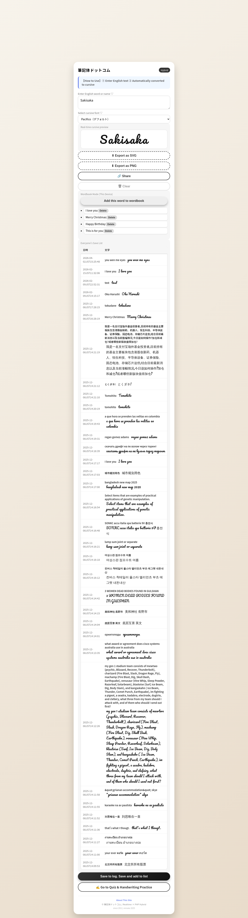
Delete (103, 210)
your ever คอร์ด (114, 853)
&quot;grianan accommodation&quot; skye (131, 790)
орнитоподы (113, 634)
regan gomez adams (117, 437)
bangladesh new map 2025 (121, 482)
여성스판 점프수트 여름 (118, 555)
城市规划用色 (112, 473)
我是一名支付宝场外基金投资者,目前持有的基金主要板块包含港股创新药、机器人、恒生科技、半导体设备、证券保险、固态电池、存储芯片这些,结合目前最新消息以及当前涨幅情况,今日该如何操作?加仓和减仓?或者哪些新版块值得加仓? (134, 334)
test (107, 283)
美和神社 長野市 (114, 611)
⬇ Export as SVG (124, 155)
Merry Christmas (115, 317)
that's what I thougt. (117, 828)
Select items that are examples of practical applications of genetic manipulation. (130, 497)
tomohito (110, 407)
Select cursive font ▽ (90, 113)
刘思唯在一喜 (112, 816)
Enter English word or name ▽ (95, 94)
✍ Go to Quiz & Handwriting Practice (124, 887)
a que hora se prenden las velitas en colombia (132, 416)
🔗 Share (124, 176)
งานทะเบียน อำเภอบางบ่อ (118, 837)
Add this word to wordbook (124, 200)
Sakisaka (124, 102)
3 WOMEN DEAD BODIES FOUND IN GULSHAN (131, 591)
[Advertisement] (124, 31)
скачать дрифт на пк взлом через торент (130, 446)
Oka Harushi (112, 294)
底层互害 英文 (112, 623)
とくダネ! (110, 384)
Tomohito (110, 396)
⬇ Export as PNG (123, 165)
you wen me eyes (115, 260)
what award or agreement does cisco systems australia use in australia (132, 645)
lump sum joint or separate (121, 542)
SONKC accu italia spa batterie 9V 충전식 (129, 523)
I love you (110, 271)
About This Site (124, 900)
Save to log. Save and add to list (124, 876)
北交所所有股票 (113, 864)
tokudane (110, 305)
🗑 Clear (124, 186)
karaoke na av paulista (118, 805)
